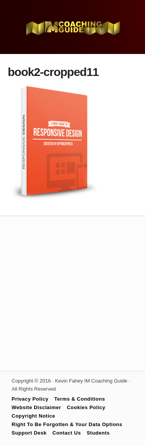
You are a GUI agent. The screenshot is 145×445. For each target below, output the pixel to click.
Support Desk (29, 433)
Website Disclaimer (36, 407)
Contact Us (67, 433)
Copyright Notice (33, 416)
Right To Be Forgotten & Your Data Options (67, 424)
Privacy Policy (30, 399)
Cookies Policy (86, 407)
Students (98, 433)
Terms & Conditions (79, 399)
